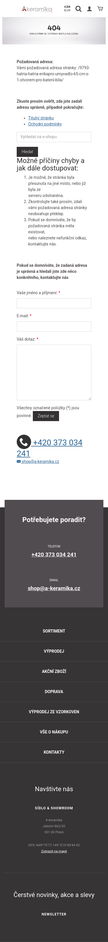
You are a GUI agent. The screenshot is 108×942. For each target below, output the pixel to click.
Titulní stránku (41, 118)
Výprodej (54, 651)
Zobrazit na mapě (54, 851)
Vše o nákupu (54, 732)
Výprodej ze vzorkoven (54, 712)
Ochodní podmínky (45, 124)
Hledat (27, 151)
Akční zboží (54, 671)
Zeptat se (46, 416)
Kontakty (54, 752)
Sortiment (54, 631)
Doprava (54, 691)
